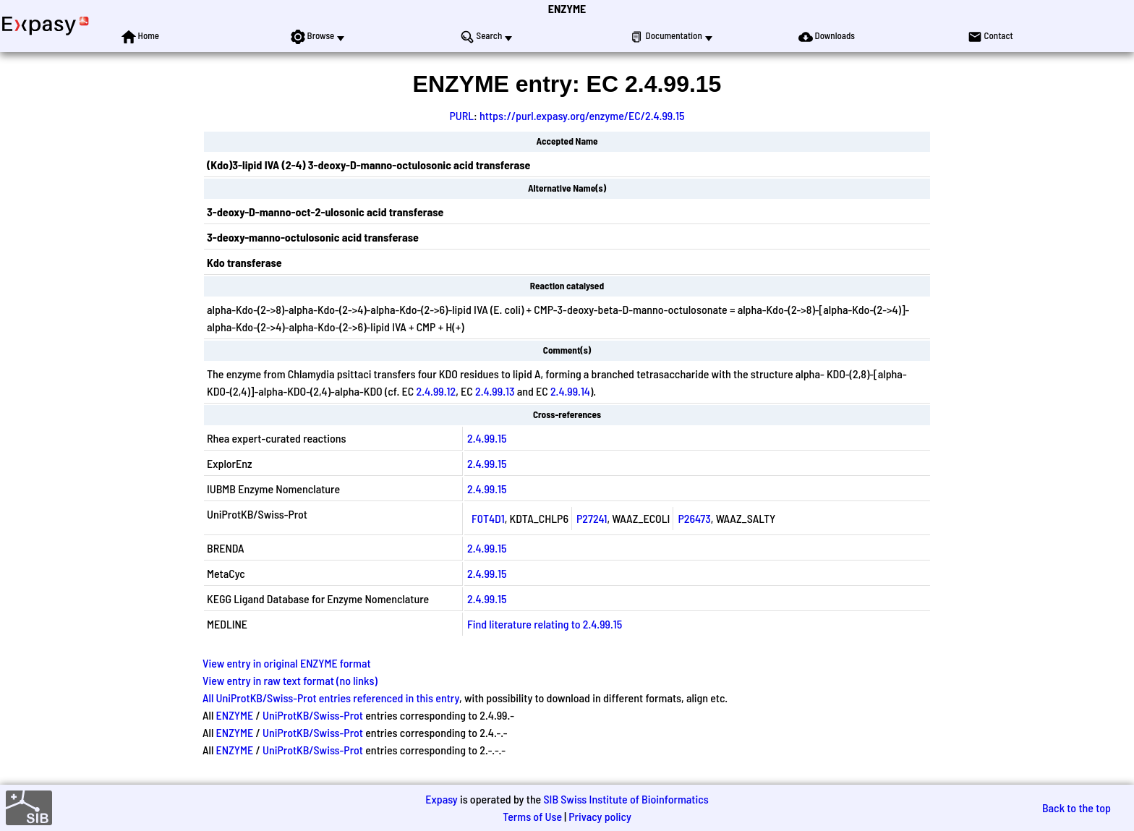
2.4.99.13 (494, 391)
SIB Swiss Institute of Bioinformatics (625, 799)
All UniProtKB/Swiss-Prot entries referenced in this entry (330, 697)
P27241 (592, 518)
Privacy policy (599, 816)
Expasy (441, 799)
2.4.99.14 (570, 391)
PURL (461, 115)
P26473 (694, 518)
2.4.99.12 (436, 391)
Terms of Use (532, 816)
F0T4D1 (488, 518)
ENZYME (567, 8)
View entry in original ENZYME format (286, 663)
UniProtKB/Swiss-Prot (313, 715)
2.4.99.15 (486, 438)
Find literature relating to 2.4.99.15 (544, 624)
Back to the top (1076, 807)
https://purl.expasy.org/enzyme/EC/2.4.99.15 (582, 115)
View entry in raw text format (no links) (290, 680)
